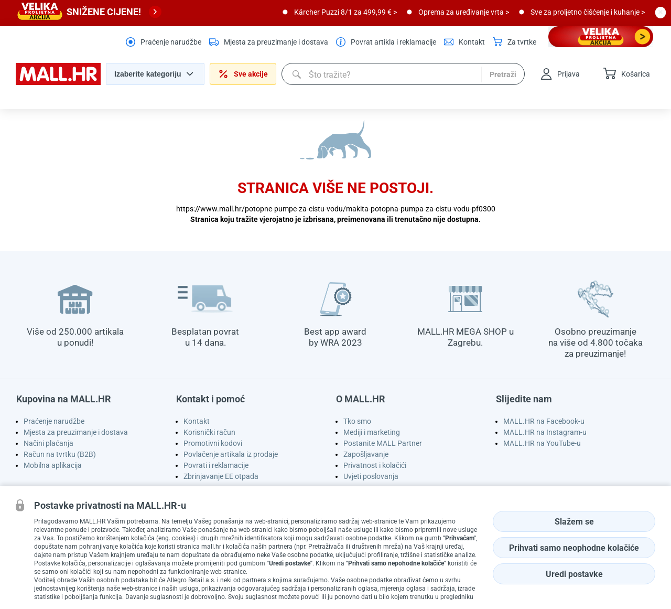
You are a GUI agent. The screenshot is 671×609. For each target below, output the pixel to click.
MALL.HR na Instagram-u (545, 432)
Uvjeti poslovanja (370, 476)
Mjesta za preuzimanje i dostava (76, 432)
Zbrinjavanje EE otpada (220, 476)
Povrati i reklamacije (215, 465)
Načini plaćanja (48, 443)
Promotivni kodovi (212, 443)
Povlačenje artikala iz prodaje (230, 454)
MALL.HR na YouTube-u (542, 443)
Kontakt (196, 421)
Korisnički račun (209, 432)
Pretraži (503, 74)
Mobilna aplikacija (53, 465)
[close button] (660, 12)
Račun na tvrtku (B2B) (60, 454)
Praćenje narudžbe (54, 421)
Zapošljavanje (365, 454)
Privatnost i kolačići (374, 465)
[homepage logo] (58, 82)
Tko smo (357, 421)
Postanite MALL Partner (382, 443)
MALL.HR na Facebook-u (544, 421)
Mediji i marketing (371, 432)
